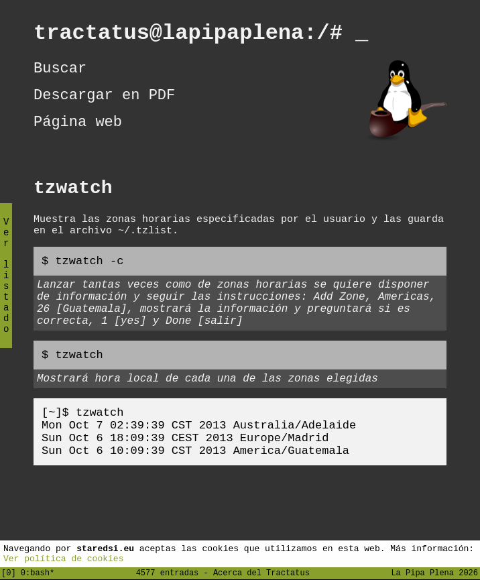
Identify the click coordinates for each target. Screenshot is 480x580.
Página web (78, 135)
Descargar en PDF (104, 105)
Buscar (60, 74)
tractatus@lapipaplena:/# (201, 35)
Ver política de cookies (63, 558)
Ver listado (6, 287)
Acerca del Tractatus (261, 572)
